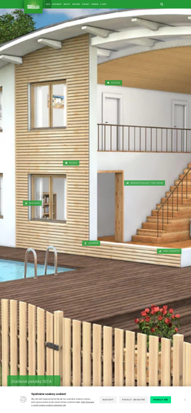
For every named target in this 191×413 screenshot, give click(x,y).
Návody (67, 4)
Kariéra (94, 4)
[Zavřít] (185, 400)
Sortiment (57, 4)
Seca (48, 4)
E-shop (103, 4)
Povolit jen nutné (133, 400)
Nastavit (108, 400)
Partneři (76, 4)
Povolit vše (160, 400)
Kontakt (86, 4)
